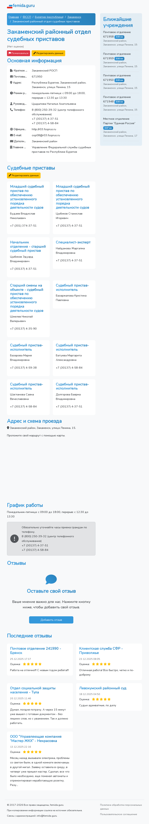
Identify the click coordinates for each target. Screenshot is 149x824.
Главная (14, 17)
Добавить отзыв (51, 620)
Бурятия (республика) (49, 17)
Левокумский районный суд (102, 688)
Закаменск (74, 17)
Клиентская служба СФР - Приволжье (101, 650)
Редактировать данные (48, 53)
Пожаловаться (18, 53)
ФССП (27, 17)
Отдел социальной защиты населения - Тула (32, 690)
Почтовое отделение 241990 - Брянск (35, 650)
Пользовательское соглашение (118, 814)
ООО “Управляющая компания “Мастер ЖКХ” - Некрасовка (36, 738)
